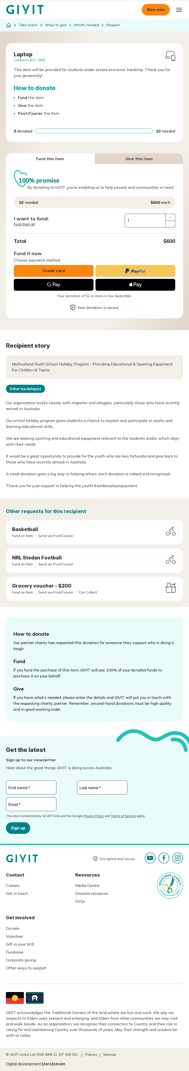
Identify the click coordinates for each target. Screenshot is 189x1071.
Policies (91, 1054)
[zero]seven (53, 1063)
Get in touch (17, 893)
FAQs (80, 901)
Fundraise (14, 952)
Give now (156, 9)
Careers (13, 885)
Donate (12, 928)
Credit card (54, 270)
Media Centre (87, 885)
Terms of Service (123, 816)
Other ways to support (26, 967)
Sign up (18, 827)
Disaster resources (91, 893)
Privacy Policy (94, 816)
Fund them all (24, 224)
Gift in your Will (20, 944)
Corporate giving (21, 959)
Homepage (25, 10)
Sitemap (109, 1054)
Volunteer (14, 936)
